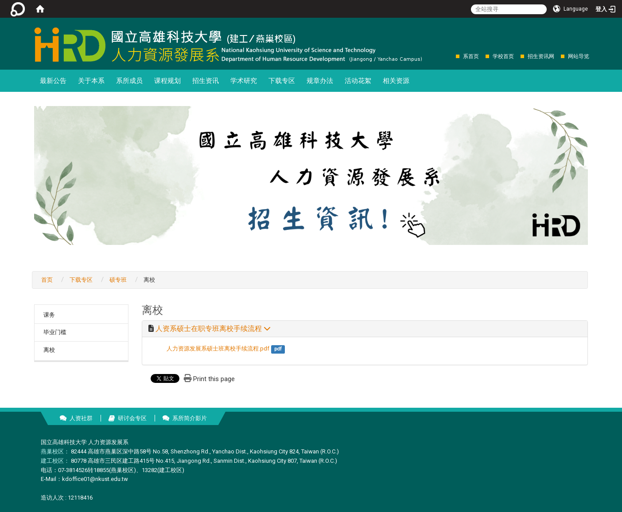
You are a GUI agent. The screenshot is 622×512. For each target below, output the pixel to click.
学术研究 (243, 81)
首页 (47, 279)
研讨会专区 (132, 418)
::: (451, 56)
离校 (49, 350)
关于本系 (91, 81)
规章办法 (320, 81)
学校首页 (503, 56)
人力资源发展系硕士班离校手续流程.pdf (218, 348)
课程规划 (167, 81)
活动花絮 (358, 81)
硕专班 (118, 279)
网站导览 (578, 56)
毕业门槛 (54, 332)
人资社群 (81, 418)
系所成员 (129, 81)
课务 (49, 314)
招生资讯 (205, 81)
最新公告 (53, 81)
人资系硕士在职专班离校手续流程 (213, 329)
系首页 (471, 56)
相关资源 (396, 81)
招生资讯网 (541, 56)
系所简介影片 (189, 418)
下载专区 (281, 81)
